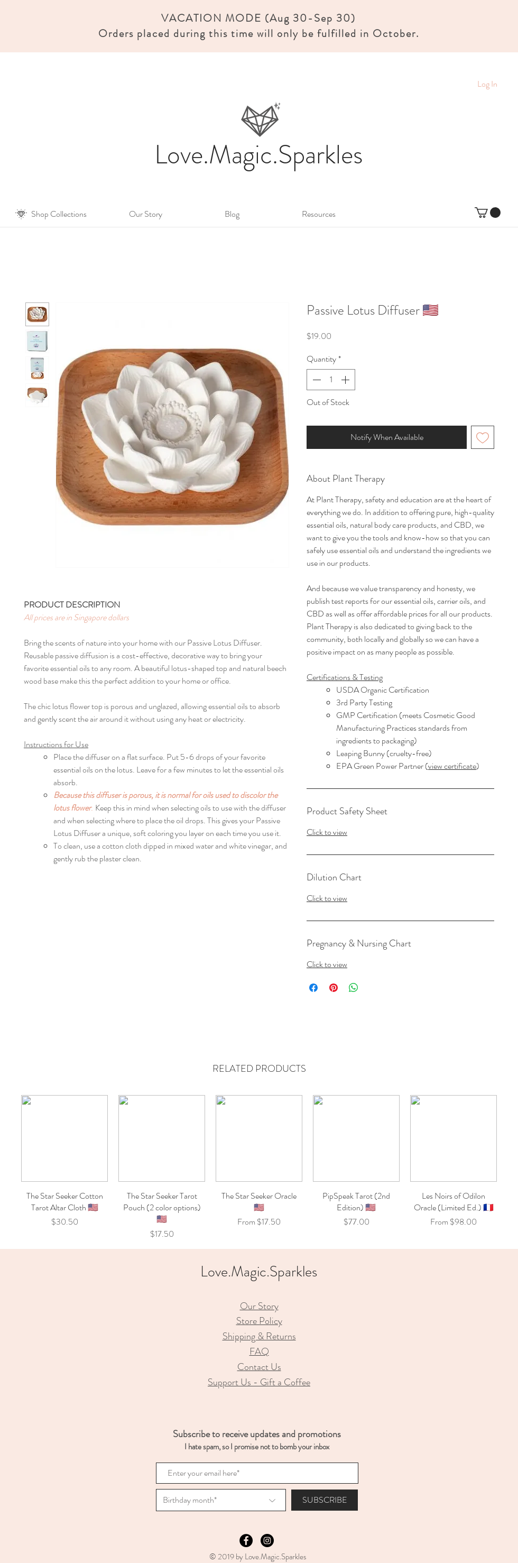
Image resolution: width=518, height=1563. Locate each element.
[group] (259, 1167)
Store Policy (259, 1321)
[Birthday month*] (221, 1500)
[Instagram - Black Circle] (267, 1540)
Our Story (259, 1306)
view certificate (452, 766)
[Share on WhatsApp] (353, 987)
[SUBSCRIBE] (324, 1500)
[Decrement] (315, 380)
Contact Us (259, 1367)
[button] (58, 214)
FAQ (259, 1351)
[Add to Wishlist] (482, 437)
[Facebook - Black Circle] (246, 1540)
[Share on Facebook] (313, 987)
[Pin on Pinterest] (333, 987)
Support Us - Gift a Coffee (259, 1382)
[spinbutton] (331, 380)
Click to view (327, 832)
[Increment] (346, 380)
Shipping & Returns (259, 1336)
